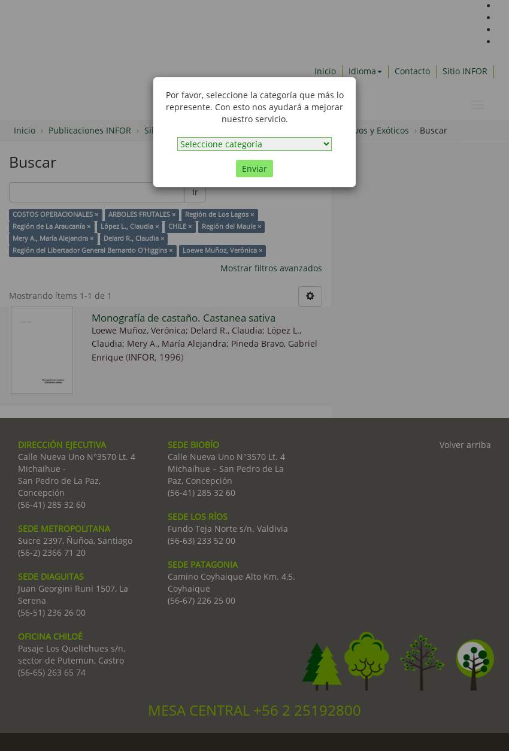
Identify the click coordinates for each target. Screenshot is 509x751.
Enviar (254, 168)
